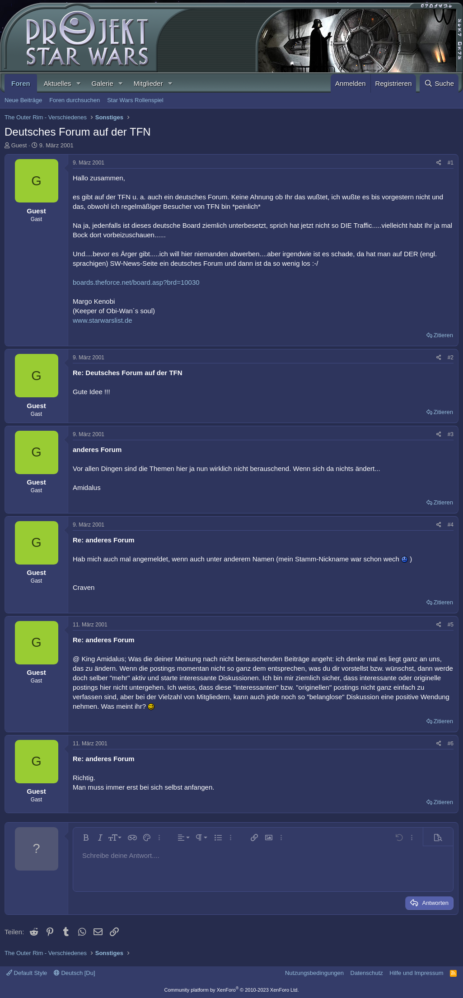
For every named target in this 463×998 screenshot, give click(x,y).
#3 (451, 434)
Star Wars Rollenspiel (135, 100)
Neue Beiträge (23, 100)
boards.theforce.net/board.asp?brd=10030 (136, 282)
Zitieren (443, 335)
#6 (451, 743)
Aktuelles (57, 83)
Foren (20, 83)
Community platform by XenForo (231, 990)
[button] (78, 83)
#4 (451, 525)
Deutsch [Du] (74, 973)
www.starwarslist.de (102, 320)
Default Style (26, 973)
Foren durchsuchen (74, 100)
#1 (451, 163)
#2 (451, 357)
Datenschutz (367, 973)
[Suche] (439, 83)
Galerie (102, 83)
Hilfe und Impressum (416, 973)
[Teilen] (438, 163)
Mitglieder (148, 83)
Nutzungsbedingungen (314, 973)
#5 (451, 624)
